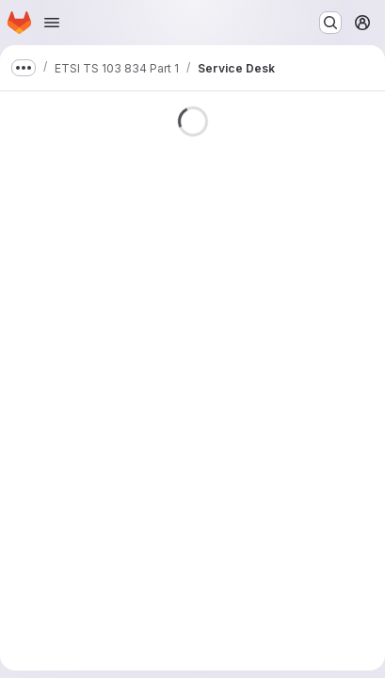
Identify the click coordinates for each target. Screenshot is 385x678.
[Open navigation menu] (52, 23)
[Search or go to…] (330, 22)
